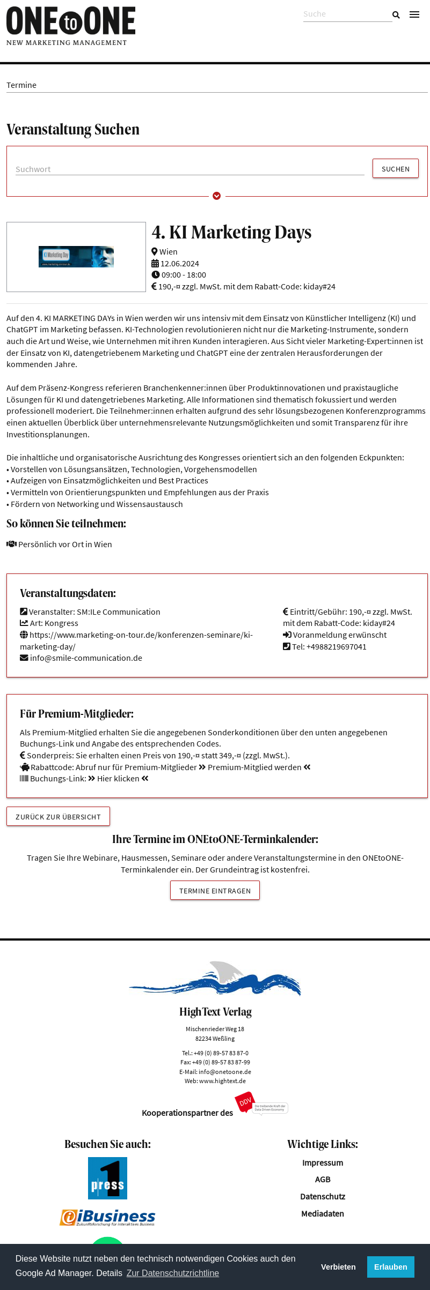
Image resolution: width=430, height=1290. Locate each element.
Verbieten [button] (338, 1267)
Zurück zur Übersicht (58, 817)
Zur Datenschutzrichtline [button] (173, 1273)
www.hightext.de (222, 1081)
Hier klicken (118, 778)
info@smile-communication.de (86, 658)
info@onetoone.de (225, 1072)
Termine (21, 85)
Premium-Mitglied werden (255, 767)
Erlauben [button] (390, 1267)
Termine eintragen (215, 891)
